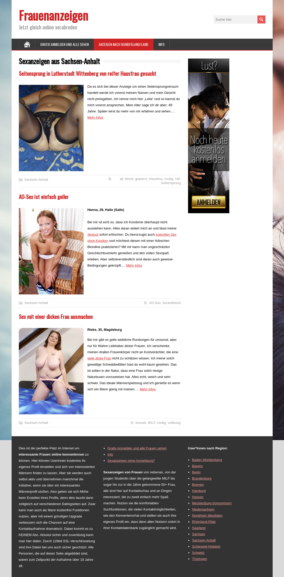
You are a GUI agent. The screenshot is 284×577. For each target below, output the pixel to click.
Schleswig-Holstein (206, 546)
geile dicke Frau (99, 358)
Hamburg (199, 491)
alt (121, 179)
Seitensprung (171, 183)
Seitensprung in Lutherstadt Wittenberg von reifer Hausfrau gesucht (87, 73)
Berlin (196, 472)
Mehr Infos (95, 117)
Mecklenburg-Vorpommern (212, 503)
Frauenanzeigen (53, 15)
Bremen (198, 485)
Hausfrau (156, 179)
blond (129, 179)
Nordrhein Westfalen (207, 515)
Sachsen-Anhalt (36, 180)
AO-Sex (155, 303)
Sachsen (198, 534)
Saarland (199, 528)
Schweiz (198, 553)
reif (177, 179)
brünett (141, 423)
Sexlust (93, 234)
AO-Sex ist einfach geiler (44, 197)
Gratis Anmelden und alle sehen (64, 44)
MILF (151, 423)
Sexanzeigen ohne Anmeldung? (131, 461)
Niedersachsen (203, 509)
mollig (169, 179)
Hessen (198, 497)
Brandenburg (202, 478)
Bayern (197, 466)
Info (161, 44)
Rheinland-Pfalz (204, 522)
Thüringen (199, 559)
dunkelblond (172, 303)
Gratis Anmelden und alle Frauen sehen (137, 448)
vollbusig (174, 423)
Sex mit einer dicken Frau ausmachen (56, 316)
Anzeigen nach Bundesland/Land (123, 44)
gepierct (141, 179)
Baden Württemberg (207, 460)
